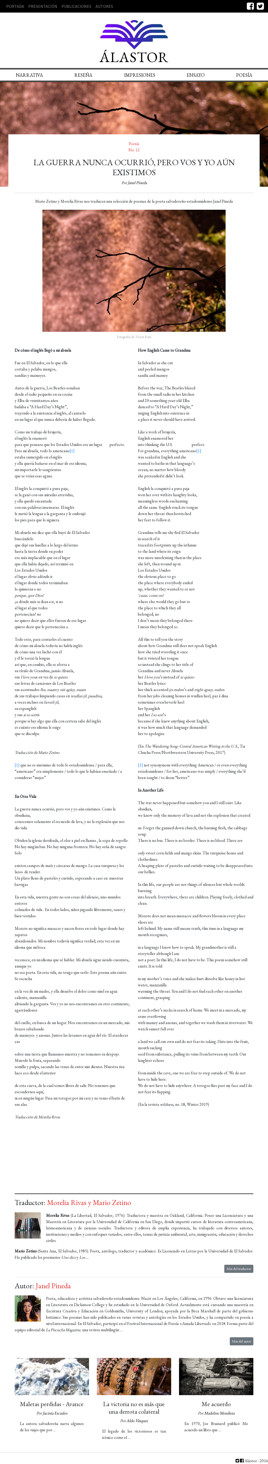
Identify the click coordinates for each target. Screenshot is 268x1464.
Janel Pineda (137, 182)
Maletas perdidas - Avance (51, 1404)
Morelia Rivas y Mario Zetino (89, 1202)
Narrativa (29, 75)
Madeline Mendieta (219, 1413)
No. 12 (134, 150)
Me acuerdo (216, 1404)
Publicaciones (76, 6)
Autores (104, 6)
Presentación (42, 6)
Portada (15, 6)
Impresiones (139, 75)
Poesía (134, 143)
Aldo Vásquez (137, 1420)
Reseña (83, 75)
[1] (72, 451)
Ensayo (196, 75)
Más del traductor (239, 1268)
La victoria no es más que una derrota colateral (134, 1408)
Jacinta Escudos (55, 1413)
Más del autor (241, 1341)
